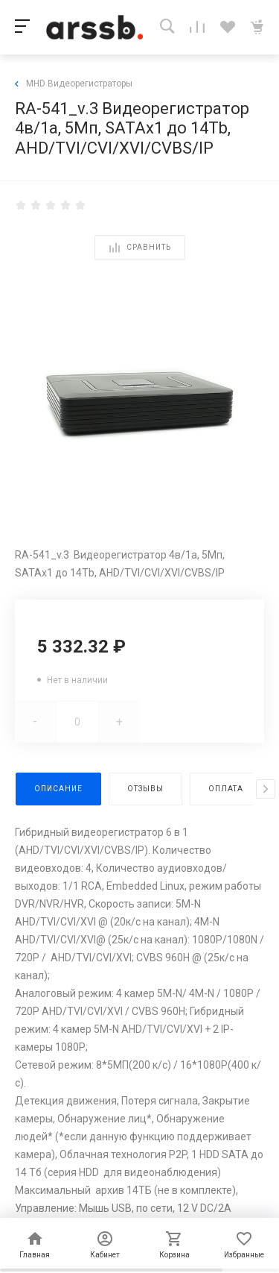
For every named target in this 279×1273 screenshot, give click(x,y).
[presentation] (265, 789)
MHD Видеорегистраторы (73, 83)
